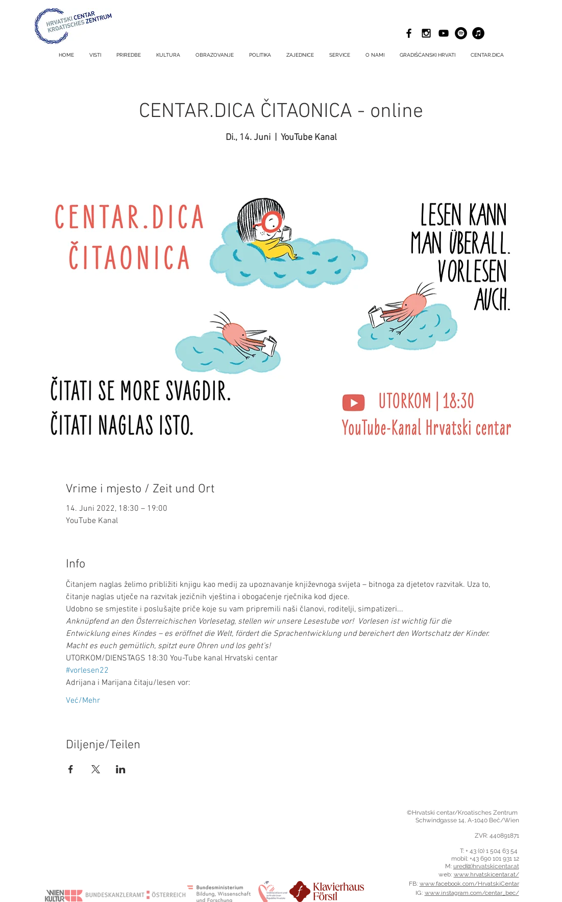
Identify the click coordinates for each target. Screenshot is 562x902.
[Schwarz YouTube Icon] (443, 33)
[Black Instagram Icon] (426, 33)
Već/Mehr (83, 701)
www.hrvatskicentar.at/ (486, 874)
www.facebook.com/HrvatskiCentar (469, 883)
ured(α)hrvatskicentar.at (486, 866)
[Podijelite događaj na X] (96, 769)
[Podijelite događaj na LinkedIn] (121, 769)
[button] (340, 55)
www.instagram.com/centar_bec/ (472, 892)
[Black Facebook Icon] (409, 33)
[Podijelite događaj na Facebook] (71, 769)
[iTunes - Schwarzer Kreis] (478, 33)
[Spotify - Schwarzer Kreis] (461, 33)
